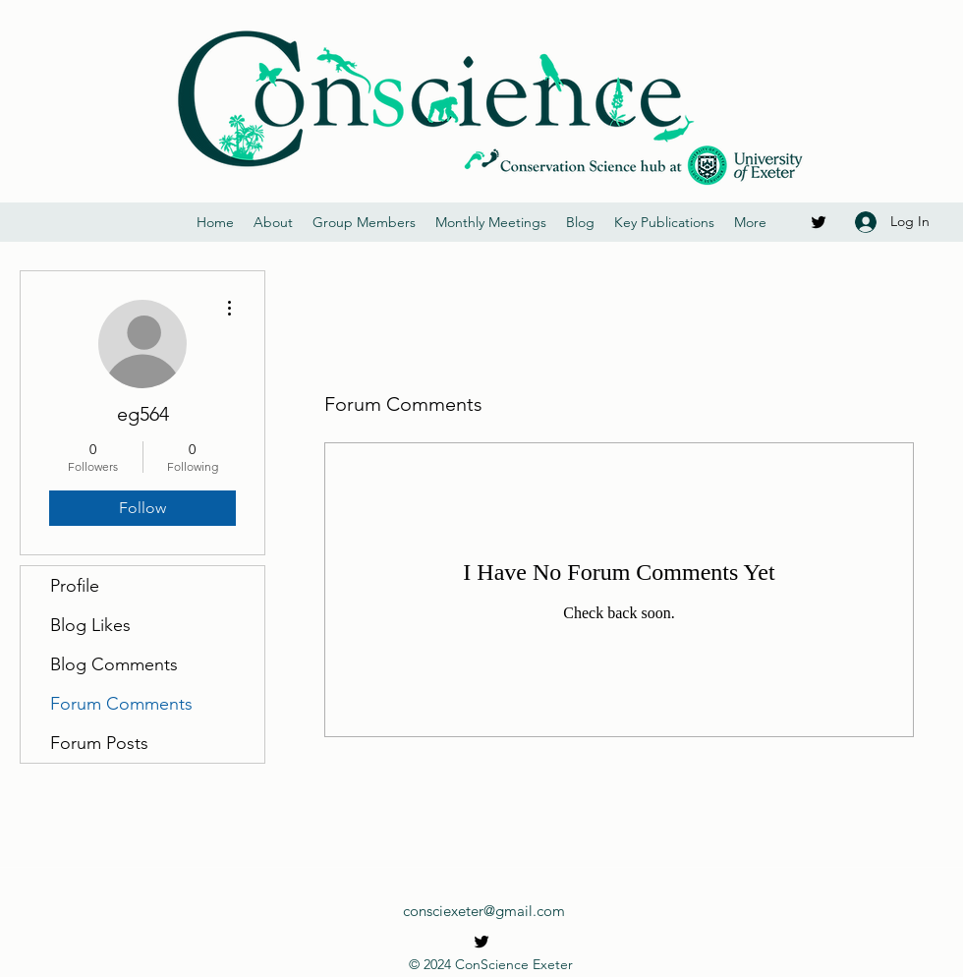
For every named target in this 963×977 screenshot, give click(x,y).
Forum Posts (99, 743)
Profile (74, 586)
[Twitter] (818, 222)
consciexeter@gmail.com (484, 910)
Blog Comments (114, 664)
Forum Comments (121, 704)
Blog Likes (90, 625)
